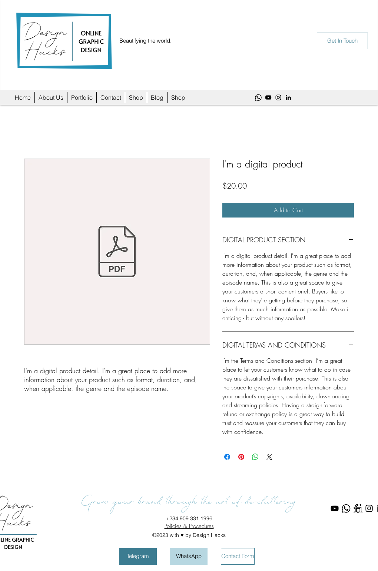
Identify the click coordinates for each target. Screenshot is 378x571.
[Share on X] (269, 456)
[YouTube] (268, 97)
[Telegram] (138, 556)
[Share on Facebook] (227, 456)
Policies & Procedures (189, 526)
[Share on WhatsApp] (255, 456)
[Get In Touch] (342, 41)
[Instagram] (278, 97)
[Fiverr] (357, 508)
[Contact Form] (238, 556)
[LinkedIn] (288, 97)
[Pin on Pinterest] (241, 456)
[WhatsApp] (258, 97)
